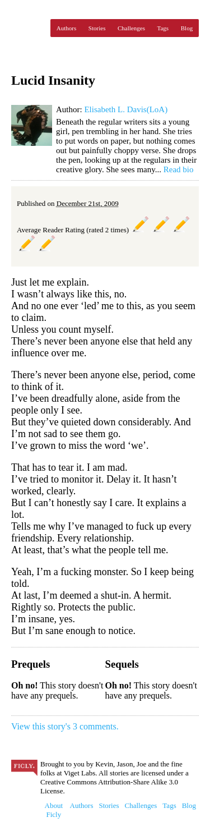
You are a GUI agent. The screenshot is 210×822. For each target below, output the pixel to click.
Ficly (28, 28)
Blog (187, 28)
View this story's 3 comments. (65, 726)
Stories (97, 28)
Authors (66, 28)
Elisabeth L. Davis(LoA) (125, 109)
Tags (163, 28)
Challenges (131, 28)
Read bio (179, 169)
